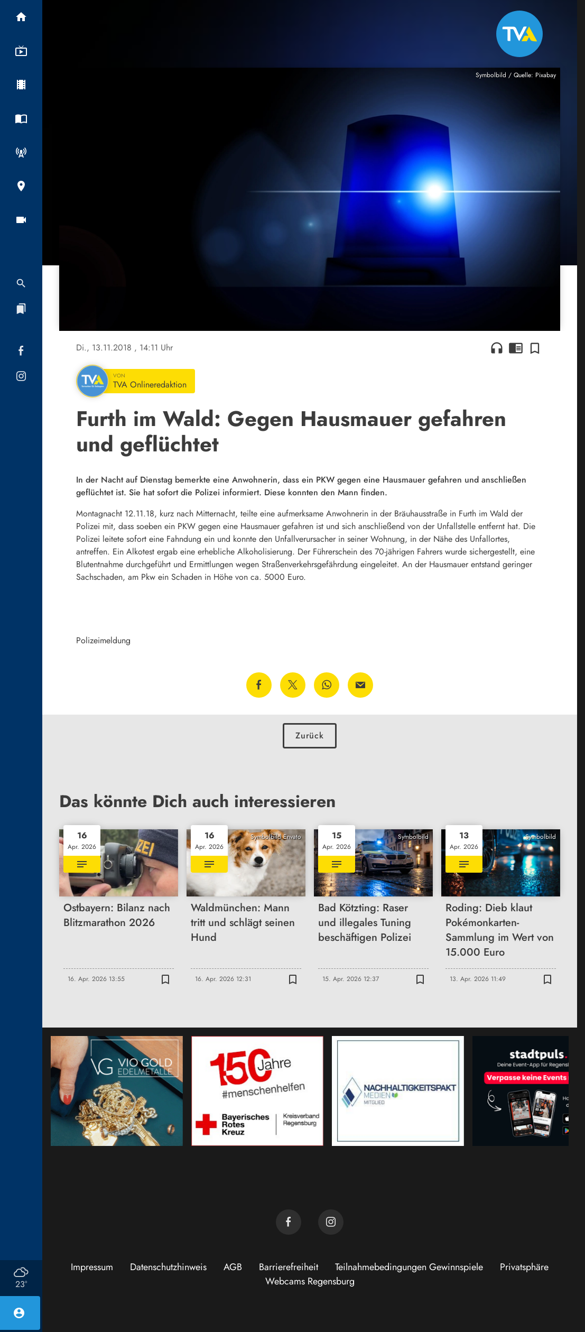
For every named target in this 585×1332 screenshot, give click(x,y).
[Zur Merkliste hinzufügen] (534, 347)
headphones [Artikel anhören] (496, 347)
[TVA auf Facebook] (288, 1222)
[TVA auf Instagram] (330, 1222)
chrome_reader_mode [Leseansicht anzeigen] (515, 347)
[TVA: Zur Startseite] (519, 34)
